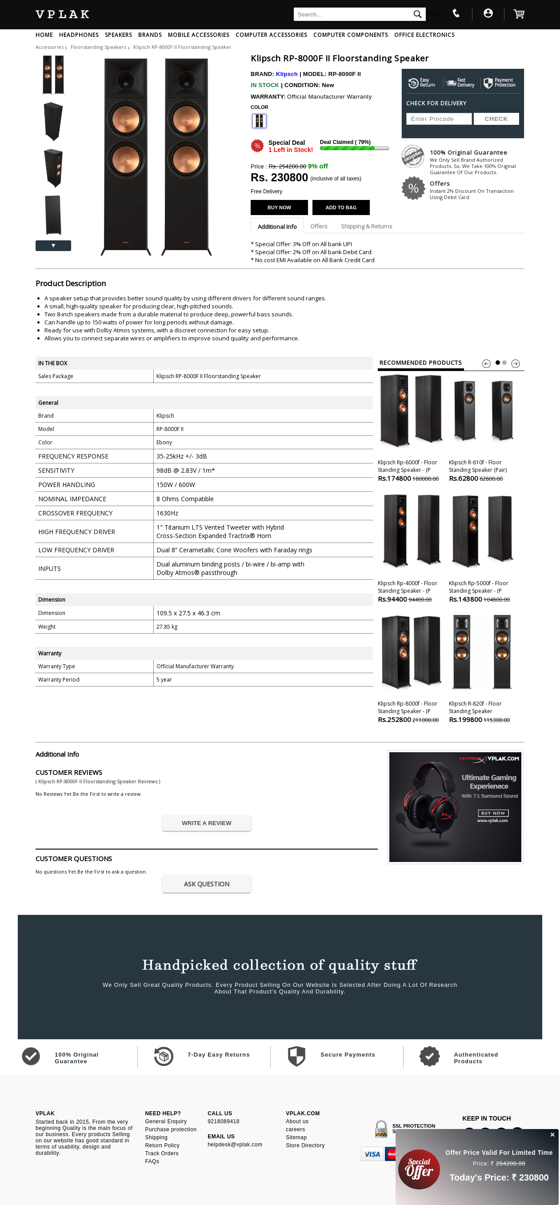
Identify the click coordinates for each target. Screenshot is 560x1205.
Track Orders (162, 1153)
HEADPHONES (79, 35)
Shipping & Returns (366, 226)
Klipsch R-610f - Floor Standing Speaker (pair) (483, 427)
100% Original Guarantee (477, 162)
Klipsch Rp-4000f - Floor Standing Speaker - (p (412, 547)
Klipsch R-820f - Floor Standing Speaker (483, 668)
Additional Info (277, 227)
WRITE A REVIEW (207, 823)
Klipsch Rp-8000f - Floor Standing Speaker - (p (412, 668)
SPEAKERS (118, 35)
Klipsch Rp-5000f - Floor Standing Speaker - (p (483, 547)
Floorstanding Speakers (99, 47)
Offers (477, 190)
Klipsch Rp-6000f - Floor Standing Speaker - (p (412, 427)
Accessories (50, 47)
